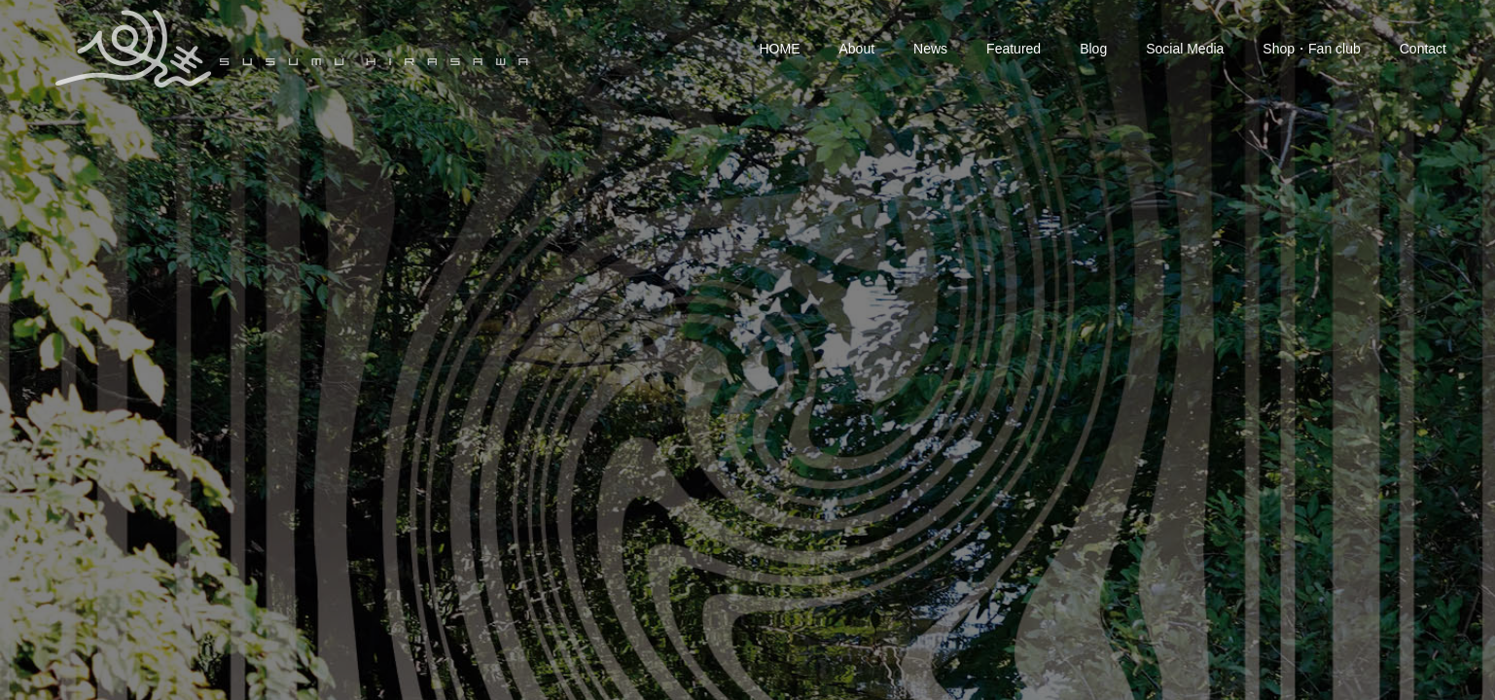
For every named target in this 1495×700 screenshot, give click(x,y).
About (857, 48)
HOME (780, 48)
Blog (1093, 48)
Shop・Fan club (1311, 48)
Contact (1423, 48)
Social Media (1185, 48)
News (930, 48)
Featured (1013, 48)
